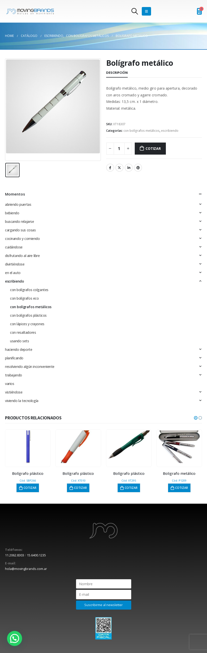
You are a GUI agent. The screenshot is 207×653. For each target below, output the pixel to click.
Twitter (119, 168)
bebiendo (12, 213)
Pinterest (138, 168)
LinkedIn (129, 168)
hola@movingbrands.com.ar (26, 569)
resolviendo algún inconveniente (29, 366)
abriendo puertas (18, 204)
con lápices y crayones (27, 323)
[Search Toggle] (135, 11)
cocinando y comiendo (22, 238)
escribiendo (169, 130)
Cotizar (153, 148)
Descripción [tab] (117, 72)
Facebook (110, 168)
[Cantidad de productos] (119, 149)
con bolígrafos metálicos (141, 130)
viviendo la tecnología (21, 400)
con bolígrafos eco (24, 298)
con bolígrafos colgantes (29, 289)
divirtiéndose (15, 264)
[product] (27, 446)
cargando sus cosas (20, 230)
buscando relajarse (19, 221)
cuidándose (14, 247)
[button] (195, 418)
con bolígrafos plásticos (28, 315)
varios (9, 383)
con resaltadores (23, 332)
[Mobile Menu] (146, 11)
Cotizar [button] (30, 488)
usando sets (19, 341)
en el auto (13, 272)
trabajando (13, 375)
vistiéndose (13, 392)
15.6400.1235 (36, 555)
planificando (14, 358)
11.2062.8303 (14, 555)
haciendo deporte (18, 349)
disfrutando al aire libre (22, 255)
